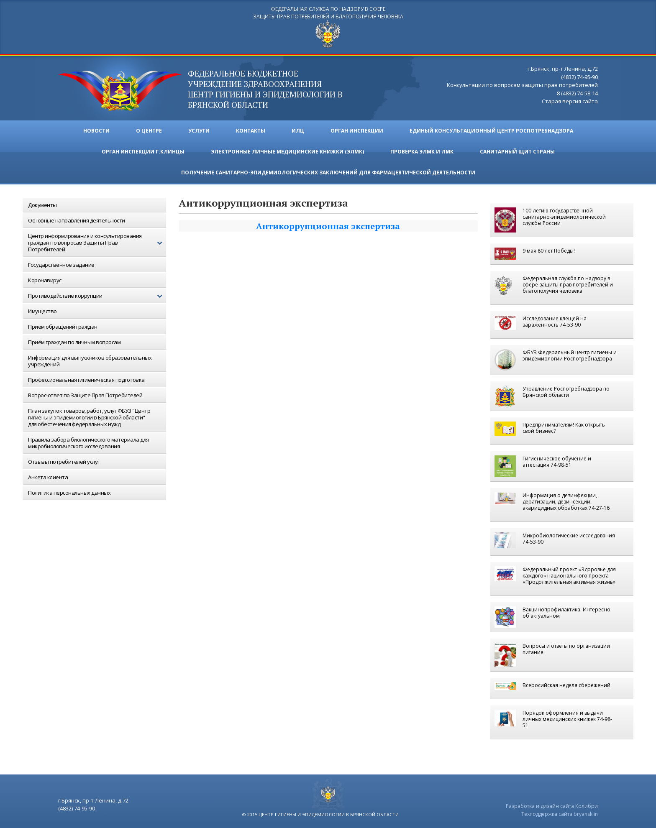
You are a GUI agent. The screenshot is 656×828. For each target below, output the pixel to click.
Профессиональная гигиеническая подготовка (86, 379)
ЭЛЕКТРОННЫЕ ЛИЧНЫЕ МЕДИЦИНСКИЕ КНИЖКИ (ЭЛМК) (287, 151)
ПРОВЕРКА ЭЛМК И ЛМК (422, 151)
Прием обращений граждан (62, 326)
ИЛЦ (298, 130)
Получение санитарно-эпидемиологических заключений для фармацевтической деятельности (328, 172)
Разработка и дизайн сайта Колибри (552, 806)
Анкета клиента (48, 477)
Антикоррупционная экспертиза (328, 226)
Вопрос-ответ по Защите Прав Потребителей (85, 395)
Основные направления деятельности (76, 220)
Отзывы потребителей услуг (64, 461)
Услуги (199, 130)
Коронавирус (45, 280)
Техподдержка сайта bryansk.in (559, 814)
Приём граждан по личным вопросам (74, 342)
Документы (42, 205)
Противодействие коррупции (97, 296)
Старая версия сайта (570, 101)
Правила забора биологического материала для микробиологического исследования (88, 443)
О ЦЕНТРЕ (149, 130)
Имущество (42, 311)
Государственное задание (61, 264)
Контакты (250, 130)
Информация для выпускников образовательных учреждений (89, 361)
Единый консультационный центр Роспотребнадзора (491, 130)
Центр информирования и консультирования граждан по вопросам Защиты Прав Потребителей (97, 242)
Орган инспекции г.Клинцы (143, 151)
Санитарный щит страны (517, 151)
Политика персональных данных (69, 492)
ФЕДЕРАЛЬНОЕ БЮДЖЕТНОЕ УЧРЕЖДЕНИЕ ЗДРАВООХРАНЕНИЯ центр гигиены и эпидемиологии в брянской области (265, 89)
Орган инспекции (357, 130)
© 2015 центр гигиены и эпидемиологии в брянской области (320, 814)
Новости (96, 130)
